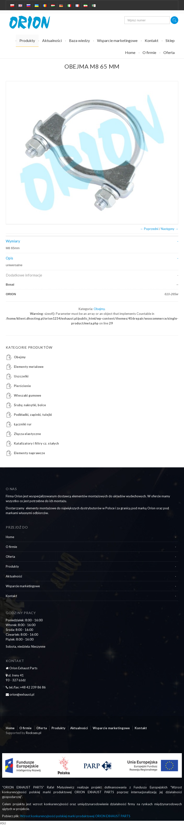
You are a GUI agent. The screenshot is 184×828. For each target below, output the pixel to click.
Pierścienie (22, 386)
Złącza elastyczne (27, 434)
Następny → (169, 229)
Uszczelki (21, 376)
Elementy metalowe (29, 367)
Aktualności (52, 40)
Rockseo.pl (33, 733)
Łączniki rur (23, 424)
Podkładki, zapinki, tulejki (33, 415)
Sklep (170, 40)
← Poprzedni (149, 229)
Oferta (169, 52)
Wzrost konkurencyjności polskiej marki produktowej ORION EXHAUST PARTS (75, 816)
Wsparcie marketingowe (117, 40)
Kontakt (151, 40)
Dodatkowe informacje (24, 275)
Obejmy (99, 309)
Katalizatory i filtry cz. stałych (36, 443)
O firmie (149, 52)
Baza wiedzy (79, 40)
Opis (9, 258)
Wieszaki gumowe (27, 395)
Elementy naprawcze (29, 453)
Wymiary (13, 241)
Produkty (27, 40)
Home (130, 52)
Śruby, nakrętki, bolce (30, 405)
